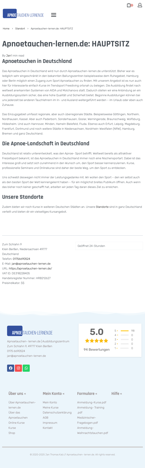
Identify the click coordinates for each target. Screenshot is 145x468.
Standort (20, 28)
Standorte (102, 207)
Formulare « (87, 393)
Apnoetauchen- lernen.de (80, 454)
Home (6, 28)
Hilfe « (116, 393)
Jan (8, 55)
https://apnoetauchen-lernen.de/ (30, 268)
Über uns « (17, 393)
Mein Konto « (53, 393)
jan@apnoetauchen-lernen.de (31, 263)
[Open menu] (53, 15)
